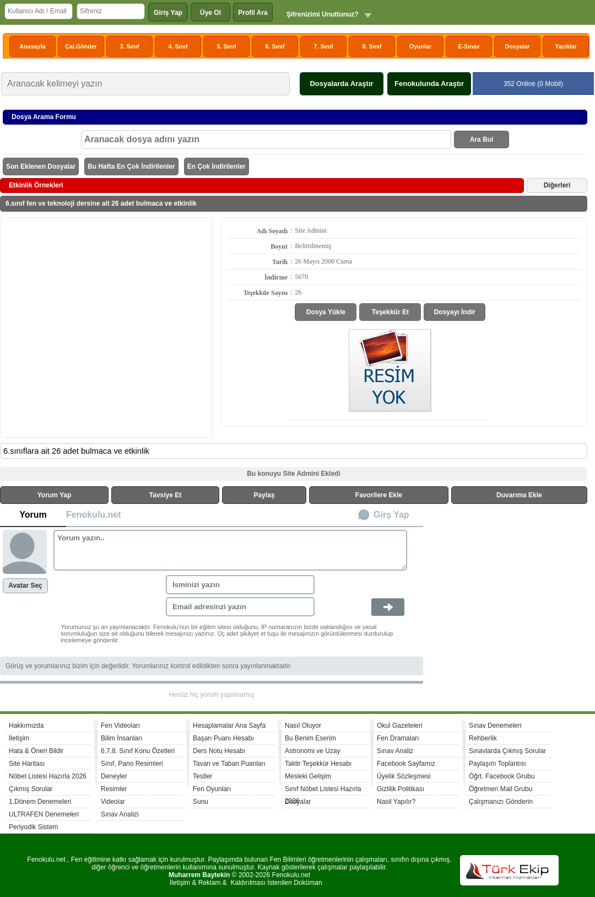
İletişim (19, 738)
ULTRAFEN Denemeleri (44, 814)
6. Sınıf (275, 46)
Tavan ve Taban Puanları (229, 763)
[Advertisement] (103, 326)
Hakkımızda (26, 725)
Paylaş (264, 495)
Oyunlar (420, 46)
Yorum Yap (54, 495)
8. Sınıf (372, 46)
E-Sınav (468, 46)
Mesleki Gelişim (308, 776)
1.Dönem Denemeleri (40, 801)
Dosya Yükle (325, 312)
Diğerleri (557, 185)
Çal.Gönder (80, 46)
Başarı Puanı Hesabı (223, 738)
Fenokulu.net (93, 514)
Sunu (200, 801)
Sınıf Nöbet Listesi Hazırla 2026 (323, 790)
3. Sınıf (129, 46)
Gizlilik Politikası (400, 789)
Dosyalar (517, 46)
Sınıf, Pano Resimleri (132, 763)
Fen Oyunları (212, 789)
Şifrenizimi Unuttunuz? (322, 14)
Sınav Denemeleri (495, 725)
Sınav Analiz (395, 751)
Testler (202, 776)
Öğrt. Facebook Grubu (501, 776)
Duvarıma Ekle (519, 495)
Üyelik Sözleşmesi (403, 776)
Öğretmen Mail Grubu (500, 789)
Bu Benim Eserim (310, 738)
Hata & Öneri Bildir (36, 751)
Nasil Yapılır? (396, 801)
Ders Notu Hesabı (219, 751)
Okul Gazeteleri (400, 725)
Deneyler (114, 776)
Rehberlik (483, 738)
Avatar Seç (25, 585)
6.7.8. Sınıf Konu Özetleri (138, 751)
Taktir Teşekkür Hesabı (318, 763)
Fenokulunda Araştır (429, 83)
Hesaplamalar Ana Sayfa (229, 725)
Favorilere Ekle (378, 495)
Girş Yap (391, 514)
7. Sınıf (323, 46)
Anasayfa (32, 46)
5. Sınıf (226, 46)
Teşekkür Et (390, 312)
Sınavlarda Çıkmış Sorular (507, 751)
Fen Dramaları (398, 738)
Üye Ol (210, 13)
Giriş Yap (168, 13)
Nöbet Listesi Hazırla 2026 (47, 776)
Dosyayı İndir (454, 312)
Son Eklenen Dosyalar (40, 166)
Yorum (32, 514)
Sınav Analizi (120, 814)
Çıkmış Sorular (30, 789)
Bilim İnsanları (121, 738)
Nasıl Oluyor (303, 725)
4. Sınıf (178, 46)
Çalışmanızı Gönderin (501, 801)
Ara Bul (482, 139)
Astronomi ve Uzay (312, 751)
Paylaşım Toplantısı (497, 763)
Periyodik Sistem (33, 827)
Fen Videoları (120, 725)
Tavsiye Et (165, 495)
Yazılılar (566, 46)
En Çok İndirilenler (216, 166)
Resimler (114, 789)
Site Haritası (27, 763)
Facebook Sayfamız (406, 763)
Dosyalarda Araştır (341, 83)
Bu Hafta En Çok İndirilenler (131, 166)
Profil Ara (253, 13)
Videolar (113, 801)
